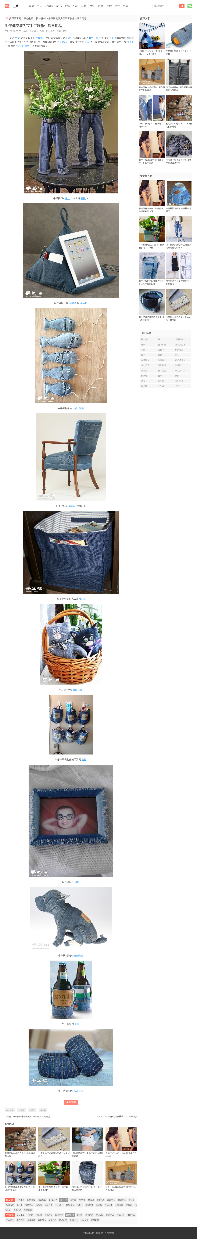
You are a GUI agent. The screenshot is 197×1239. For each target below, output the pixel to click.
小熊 (143, 350)
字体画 (178, 365)
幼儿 (59, 5)
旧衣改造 (42, 1200)
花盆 (67, 198)
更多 (125, 5)
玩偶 (81, 408)
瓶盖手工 (111, 1200)
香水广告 (162, 344)
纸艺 (75, 5)
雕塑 (100, 5)
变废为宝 (9, 1110)
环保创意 (28, 1210)
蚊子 (143, 355)
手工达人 (10, 1220)
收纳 (84, 759)
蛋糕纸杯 (89, 1205)
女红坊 (79, 1215)
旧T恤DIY (53, 1200)
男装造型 (162, 370)
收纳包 (83, 303)
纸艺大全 (59, 1215)
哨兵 (143, 381)
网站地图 (110, 1233)
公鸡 (160, 376)
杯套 (77, 1024)
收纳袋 (82, 598)
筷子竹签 (49, 1205)
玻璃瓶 (82, 1200)
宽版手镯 (78, 1090)
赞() (71, 1102)
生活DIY (99, 1215)
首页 (31, 5)
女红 (92, 5)
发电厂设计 (146, 365)
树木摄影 (179, 350)
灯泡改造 (119, 1205)
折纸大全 (49, 1215)
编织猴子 (179, 381)
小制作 (49, 5)
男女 (17, 38)
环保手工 (20, 1200)
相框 (77, 882)
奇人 (177, 355)
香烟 (160, 355)
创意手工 (110, 1215)
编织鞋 (161, 381)
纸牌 (177, 376)
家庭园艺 (42, 1220)
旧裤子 (32, 1110)
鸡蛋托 (79, 1205)
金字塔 (72, 303)
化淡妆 (144, 376)
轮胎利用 (17, 1210)
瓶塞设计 (162, 360)
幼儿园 (39, 1215)
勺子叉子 (59, 1205)
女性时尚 (20, 1220)
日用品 (25, 46)
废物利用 (28, 18)
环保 (84, 5)
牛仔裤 (39, 38)
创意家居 (145, 360)
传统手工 (131, 1215)
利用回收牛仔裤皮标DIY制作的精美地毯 (31, 1116)
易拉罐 (91, 1200)
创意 (117, 5)
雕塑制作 (89, 1215)
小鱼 (75, 408)
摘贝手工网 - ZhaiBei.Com (95, 1233)
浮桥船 (144, 386)
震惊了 (161, 350)
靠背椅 (72, 506)
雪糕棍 (131, 1200)
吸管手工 (122, 1200)
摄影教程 (52, 1220)
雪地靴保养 (180, 339)
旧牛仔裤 (41, 18)
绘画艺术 (63, 1220)
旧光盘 (161, 386)
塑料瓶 (73, 1200)
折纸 (67, 5)
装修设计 (74, 1220)
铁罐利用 (100, 1200)
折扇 (177, 386)
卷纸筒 (39, 1205)
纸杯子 (19, 1205)
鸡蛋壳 (129, 1205)
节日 (39, 5)
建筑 (143, 344)
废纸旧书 (70, 1205)
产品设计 (84, 1220)
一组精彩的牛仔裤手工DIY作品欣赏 (121, 1116)
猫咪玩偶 (77, 690)
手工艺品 (62, 42)
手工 (111, 38)
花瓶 (83, 198)
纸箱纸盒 (10, 1205)
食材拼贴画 (180, 344)
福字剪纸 (145, 339)
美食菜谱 (31, 1220)
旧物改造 (31, 1200)
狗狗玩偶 (78, 955)
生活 (109, 5)
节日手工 (20, 1215)
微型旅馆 (162, 365)
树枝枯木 (108, 1205)
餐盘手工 (29, 1205)
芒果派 (144, 370)
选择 (70, 38)
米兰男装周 (180, 370)
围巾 (160, 339)
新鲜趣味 (95, 1220)
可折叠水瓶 (180, 360)
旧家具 (99, 1205)
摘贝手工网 (15, 18)
